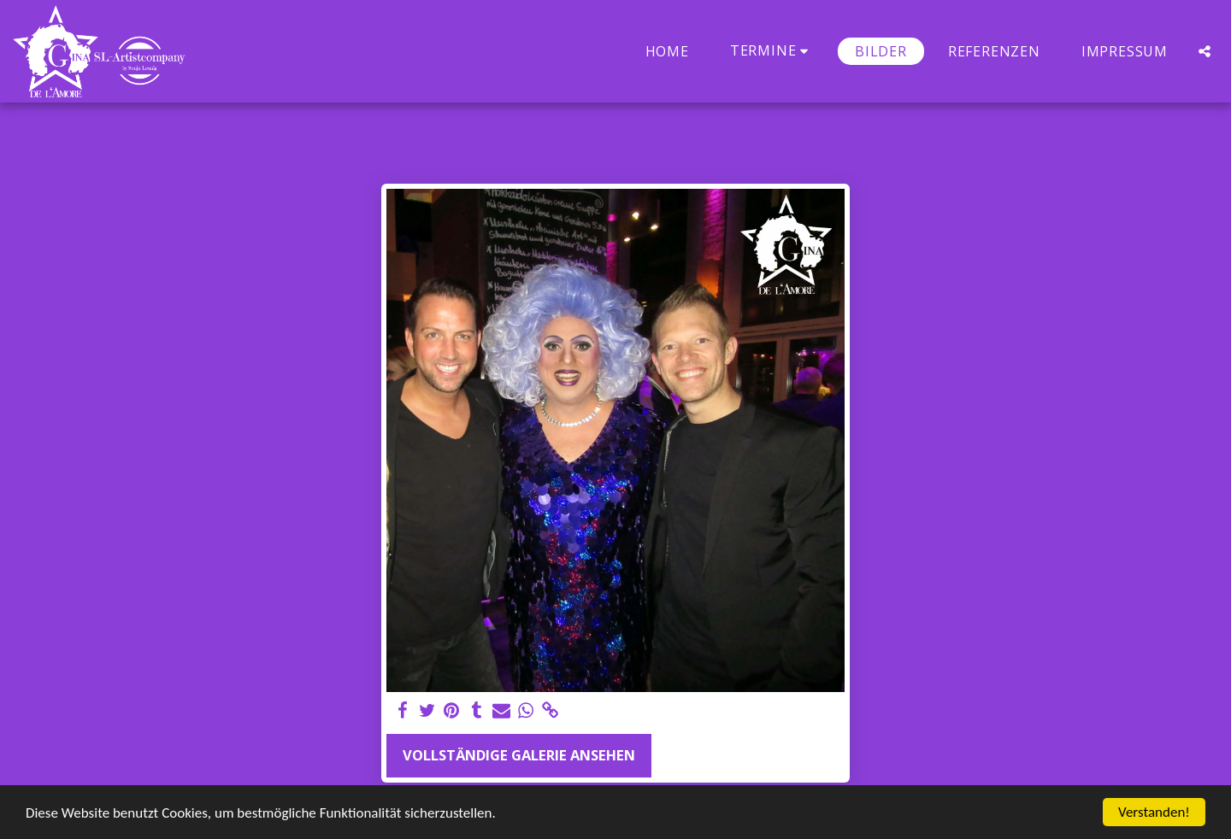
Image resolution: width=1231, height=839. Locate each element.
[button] (772, 51)
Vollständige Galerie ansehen (519, 755)
